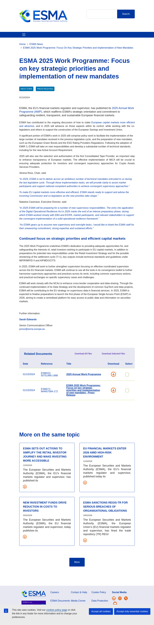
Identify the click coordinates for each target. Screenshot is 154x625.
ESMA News (36, 55)
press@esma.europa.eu (32, 340)
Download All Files (83, 364)
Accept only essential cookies (132, 611)
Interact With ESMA (89, 40)
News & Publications (56, 40)
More (77, 573)
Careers (54, 603)
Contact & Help (103, 40)
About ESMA (22, 40)
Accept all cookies (101, 611)
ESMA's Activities (37, 40)
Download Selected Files (113, 364)
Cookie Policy (98, 603)
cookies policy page (56, 610)
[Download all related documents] (25, 497)
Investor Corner (74, 40)
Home (22, 55)
